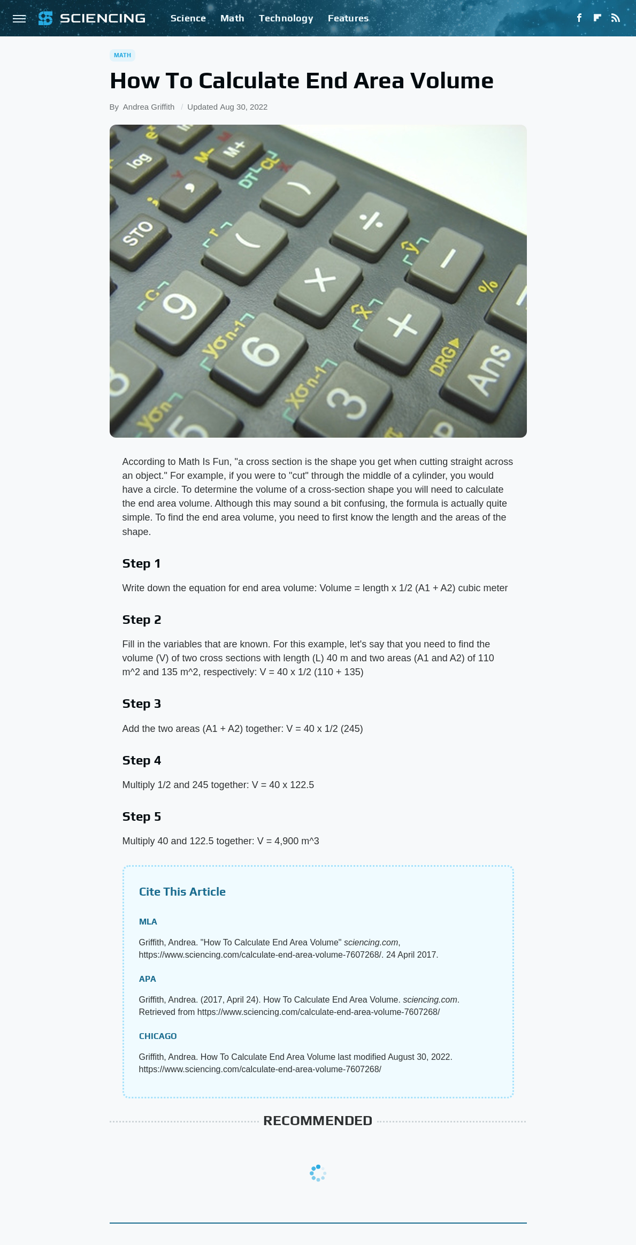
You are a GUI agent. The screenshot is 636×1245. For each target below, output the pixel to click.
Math (232, 18)
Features (348, 18)
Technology (286, 18)
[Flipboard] (597, 18)
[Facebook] (579, 18)
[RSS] (615, 18)
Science (188, 18)
